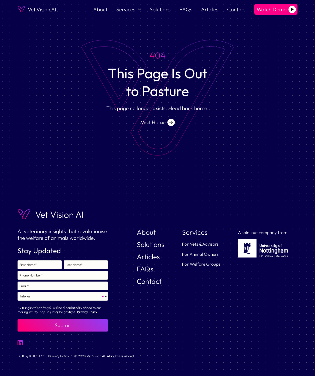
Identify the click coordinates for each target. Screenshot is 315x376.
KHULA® (36, 356)
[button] (128, 9)
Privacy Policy (87, 312)
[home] (37, 9)
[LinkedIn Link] (20, 343)
